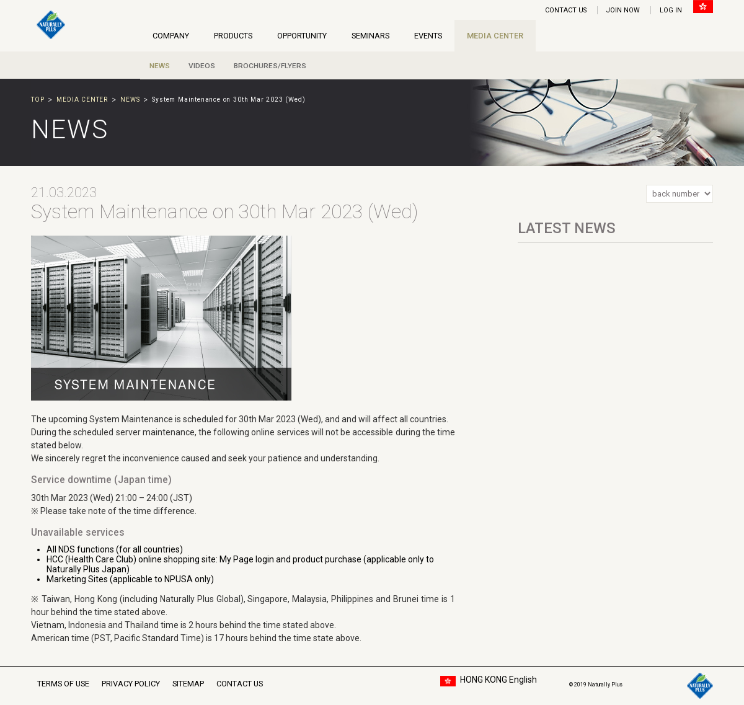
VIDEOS (201, 65)
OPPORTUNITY (302, 35)
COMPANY (171, 35)
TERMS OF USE (63, 683)
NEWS (159, 65)
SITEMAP (188, 683)
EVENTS (428, 35)
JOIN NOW (623, 10)
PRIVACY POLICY (131, 683)
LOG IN (671, 10)
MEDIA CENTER (495, 35)
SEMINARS (370, 35)
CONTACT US (566, 10)
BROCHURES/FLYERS (270, 65)
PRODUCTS (233, 35)
